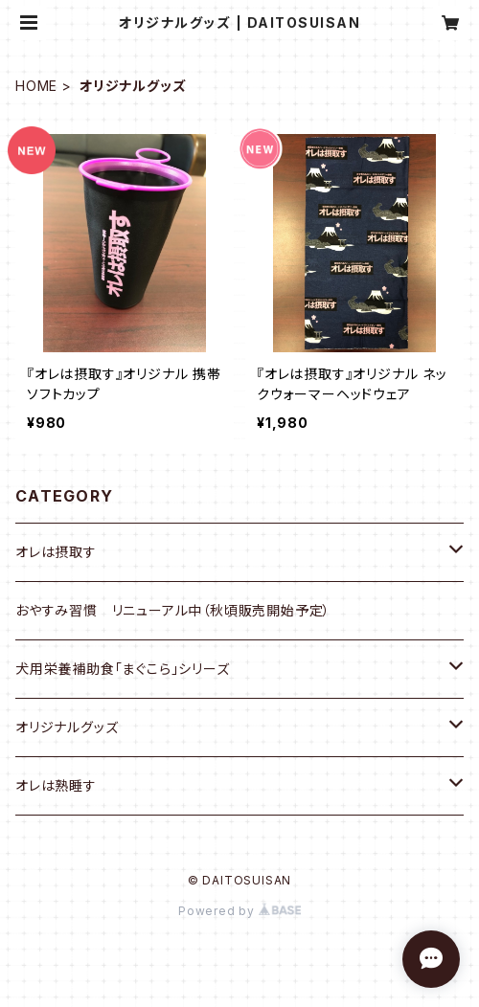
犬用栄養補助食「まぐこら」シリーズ (122, 668)
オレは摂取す (56, 552)
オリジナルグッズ (66, 727)
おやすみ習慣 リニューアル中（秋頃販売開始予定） (173, 610)
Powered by (239, 911)
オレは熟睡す (56, 785)
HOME (36, 86)
